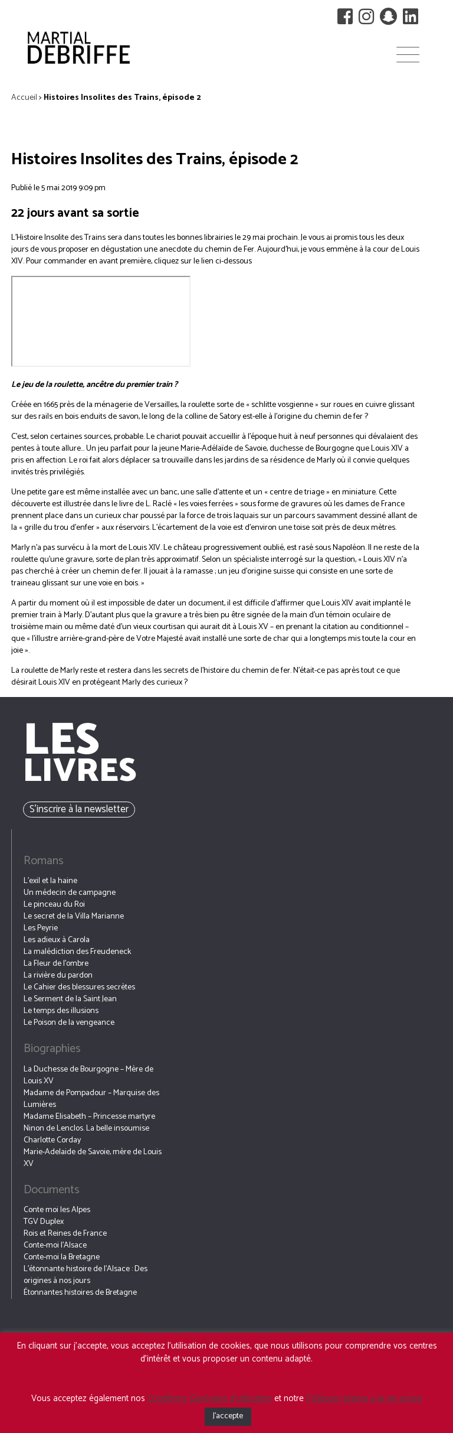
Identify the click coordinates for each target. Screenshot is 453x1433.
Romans (44, 861)
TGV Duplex (44, 1222)
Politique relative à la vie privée (364, 1398)
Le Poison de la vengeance (69, 1023)
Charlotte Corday (52, 1140)
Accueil (24, 98)
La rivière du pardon (58, 975)
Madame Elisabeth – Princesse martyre (89, 1116)
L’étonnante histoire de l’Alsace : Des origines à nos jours (85, 1275)
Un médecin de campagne (70, 893)
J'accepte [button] (228, 1416)
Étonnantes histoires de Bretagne (80, 1293)
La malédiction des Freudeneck (77, 952)
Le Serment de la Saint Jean (70, 999)
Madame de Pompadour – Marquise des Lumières (91, 1099)
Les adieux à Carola (57, 940)
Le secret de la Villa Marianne (74, 916)
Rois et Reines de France (65, 1233)
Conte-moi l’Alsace (55, 1245)
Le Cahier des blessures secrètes (79, 987)
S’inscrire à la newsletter (79, 809)
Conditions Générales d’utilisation (209, 1398)
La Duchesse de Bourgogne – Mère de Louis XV (88, 1075)
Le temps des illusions (61, 1011)
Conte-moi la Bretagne (62, 1257)
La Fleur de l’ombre (56, 963)
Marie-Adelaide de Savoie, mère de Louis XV (93, 1158)
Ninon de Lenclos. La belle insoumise (86, 1128)
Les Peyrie (41, 928)
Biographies (52, 1049)
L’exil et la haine (50, 881)
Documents (52, 1190)
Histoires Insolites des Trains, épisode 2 (154, 159)
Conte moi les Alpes (57, 1210)
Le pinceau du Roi (54, 904)
